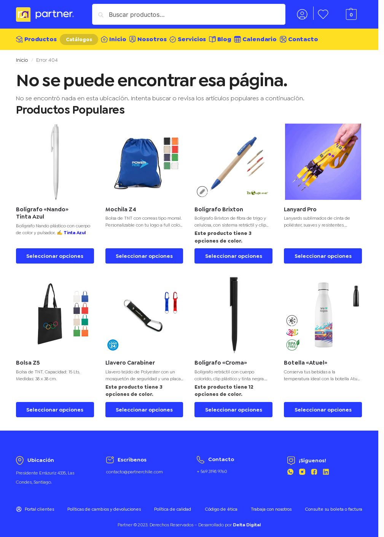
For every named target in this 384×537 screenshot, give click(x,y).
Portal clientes (35, 505)
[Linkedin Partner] (326, 469)
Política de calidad (172, 506)
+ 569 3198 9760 (212, 468)
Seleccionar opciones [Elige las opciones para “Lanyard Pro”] (323, 252)
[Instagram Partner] (302, 469)
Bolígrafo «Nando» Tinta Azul (42, 210)
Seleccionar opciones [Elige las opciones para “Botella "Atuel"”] (323, 406)
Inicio (22, 56)
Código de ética (221, 506)
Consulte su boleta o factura (333, 506)
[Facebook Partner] (314, 469)
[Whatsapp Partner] (290, 469)
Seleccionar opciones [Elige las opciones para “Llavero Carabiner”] (144, 406)
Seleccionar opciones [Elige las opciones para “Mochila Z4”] (144, 252)
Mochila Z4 (120, 206)
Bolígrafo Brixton (218, 206)
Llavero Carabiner (130, 359)
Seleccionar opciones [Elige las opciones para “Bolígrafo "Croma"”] (233, 406)
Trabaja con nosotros (271, 506)
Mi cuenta (302, 14)
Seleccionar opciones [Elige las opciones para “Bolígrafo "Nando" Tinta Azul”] (54, 252)
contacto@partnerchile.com (134, 468)
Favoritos (323, 14)
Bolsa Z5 (28, 359)
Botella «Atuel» (305, 359)
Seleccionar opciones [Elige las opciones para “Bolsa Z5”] (54, 406)
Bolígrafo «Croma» (220, 359)
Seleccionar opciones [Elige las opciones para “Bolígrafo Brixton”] (233, 252)
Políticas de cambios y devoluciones (104, 506)
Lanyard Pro (300, 206)
